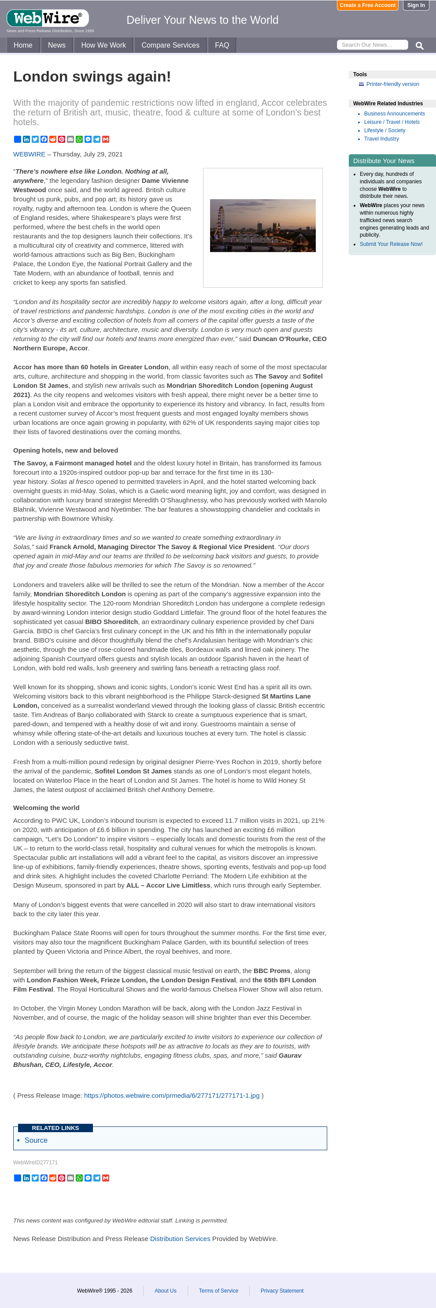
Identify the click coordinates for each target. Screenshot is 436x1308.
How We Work (103, 45)
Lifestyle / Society (384, 130)
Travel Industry (381, 139)
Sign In (416, 5)
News (57, 45)
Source (36, 1140)
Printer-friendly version (392, 84)
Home (23, 45)
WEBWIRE (29, 154)
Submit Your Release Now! (391, 244)
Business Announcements (394, 114)
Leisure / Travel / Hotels (392, 122)
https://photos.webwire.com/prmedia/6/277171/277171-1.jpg (172, 1095)
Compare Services (170, 45)
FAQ (222, 45)
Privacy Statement (282, 1291)
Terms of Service (218, 1291)
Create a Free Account (368, 5)
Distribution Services (180, 1238)
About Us (165, 1291)
